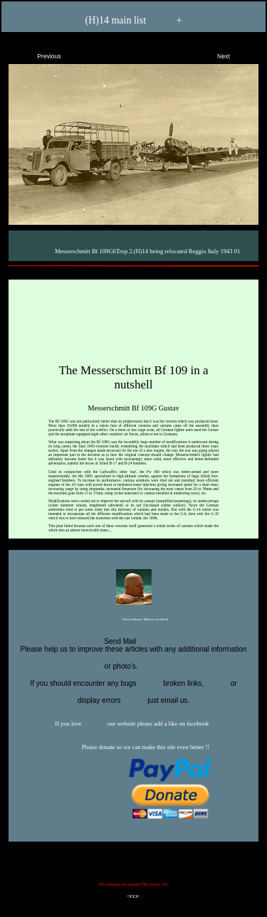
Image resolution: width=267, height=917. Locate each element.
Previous (37, 53)
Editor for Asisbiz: (133, 620)
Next (235, 53)
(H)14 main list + (133, 21)
